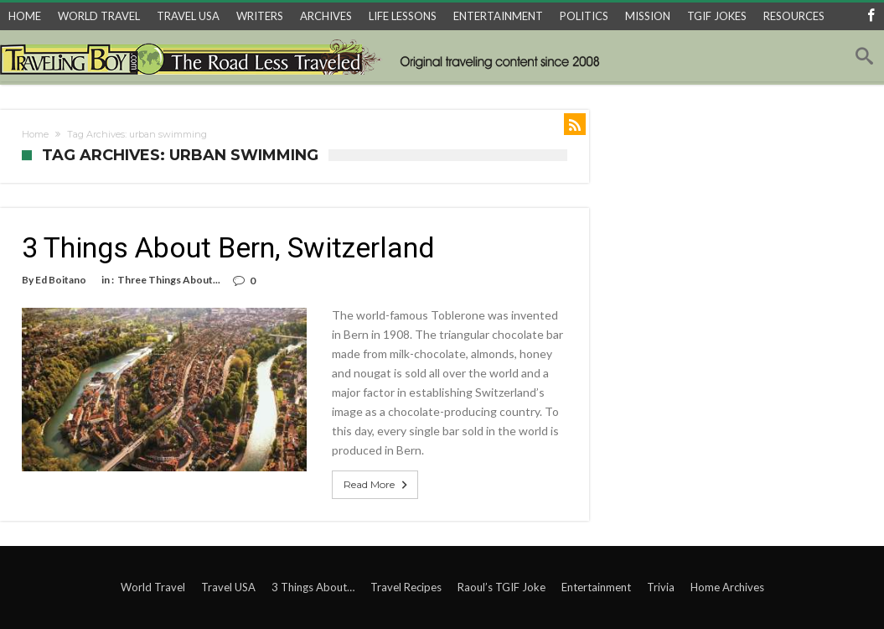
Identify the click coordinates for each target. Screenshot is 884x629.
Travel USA (228, 587)
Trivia (661, 587)
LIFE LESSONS (403, 16)
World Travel (153, 587)
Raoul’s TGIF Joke (501, 587)
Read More (377, 484)
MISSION (647, 16)
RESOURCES (794, 16)
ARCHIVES (326, 16)
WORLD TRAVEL (99, 16)
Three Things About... (168, 279)
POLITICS (584, 16)
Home (35, 134)
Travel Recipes (406, 587)
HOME (24, 16)
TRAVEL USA (188, 16)
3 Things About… (312, 587)
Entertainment (596, 587)
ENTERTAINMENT (498, 16)
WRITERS (259, 16)
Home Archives (727, 587)
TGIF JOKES (717, 16)
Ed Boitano (60, 279)
